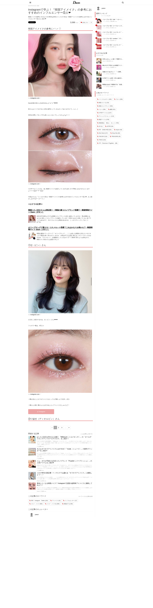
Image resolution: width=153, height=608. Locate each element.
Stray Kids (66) (115, 133)
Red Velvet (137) (102, 133)
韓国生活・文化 (88, 597)
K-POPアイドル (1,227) (104, 113)
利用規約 (103, 573)
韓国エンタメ (88, 571)
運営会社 (103, 571)
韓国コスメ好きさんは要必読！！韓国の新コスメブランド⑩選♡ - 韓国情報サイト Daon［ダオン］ (60, 211)
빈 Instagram (41, 411)
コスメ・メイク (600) (36, 504)
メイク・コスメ (88, 579)
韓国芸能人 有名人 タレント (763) (108, 123)
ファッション (88, 576)
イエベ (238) (101, 109)
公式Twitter (104, 589)
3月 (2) (99, 126)
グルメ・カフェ (88, 586)
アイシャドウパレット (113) (105, 116)
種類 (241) (111, 109)
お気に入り (84, 22)
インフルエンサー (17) (70, 500)
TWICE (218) (101, 140)
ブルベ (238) (118, 99)
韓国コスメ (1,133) (103, 102)
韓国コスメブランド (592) (105, 106)
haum (38, 481)
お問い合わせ (105, 579)
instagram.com (34, 98)
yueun (34, 514)
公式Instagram (105, 586)
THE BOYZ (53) (102, 136)
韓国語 (86, 594)
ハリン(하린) (105, 21)
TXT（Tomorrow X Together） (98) (107, 143)
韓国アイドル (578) (103, 119)
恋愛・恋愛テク (88, 589)
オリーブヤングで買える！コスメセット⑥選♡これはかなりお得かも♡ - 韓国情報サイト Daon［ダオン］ (60, 228)
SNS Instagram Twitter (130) (38, 500)
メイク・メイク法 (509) (52, 504)
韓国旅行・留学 (88, 573)
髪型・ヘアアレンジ (90, 581)
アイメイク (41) (55, 500)
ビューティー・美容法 (90, 584)
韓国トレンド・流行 (90, 592)
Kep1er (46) (118, 129)
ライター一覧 (105, 581)
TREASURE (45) (115, 136)
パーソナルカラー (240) (104, 99)
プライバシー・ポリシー (108, 576)
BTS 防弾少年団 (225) (104, 129)
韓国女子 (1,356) (67, 504)
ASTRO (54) (109, 126)
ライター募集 (105, 584)
